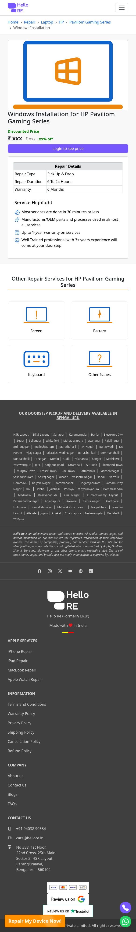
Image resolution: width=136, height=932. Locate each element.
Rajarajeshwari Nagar (60, 453)
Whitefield (52, 441)
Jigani (44, 513)
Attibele (31, 513)
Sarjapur (58, 435)
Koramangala (77, 435)
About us (15, 775)
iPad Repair (18, 660)
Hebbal (40, 489)
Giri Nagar (71, 495)
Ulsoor (63, 477)
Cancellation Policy (24, 741)
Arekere (71, 501)
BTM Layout (41, 435)
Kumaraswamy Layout (102, 495)
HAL (28, 489)
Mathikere (113, 459)
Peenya (69, 489)
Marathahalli (67, 447)
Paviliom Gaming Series (90, 22)
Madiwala (24, 495)
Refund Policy (20, 750)
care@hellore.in (25, 837)
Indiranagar (21, 447)
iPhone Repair (20, 651)
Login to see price (68, 148)
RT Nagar (40, 459)
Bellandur (35, 441)
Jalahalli (55, 489)
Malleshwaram (44, 447)
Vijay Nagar (33, 453)
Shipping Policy (21, 732)
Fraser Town (48, 471)
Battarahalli (87, 471)
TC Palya (18, 519)
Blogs (13, 794)
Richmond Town (112, 465)
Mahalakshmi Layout (71, 507)
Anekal (56, 513)
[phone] (125, 907)
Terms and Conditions (27, 704)
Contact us (17, 785)
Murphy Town (26, 471)
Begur (20, 441)
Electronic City (113, 435)
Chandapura (73, 513)
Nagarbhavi (99, 507)
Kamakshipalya (42, 507)
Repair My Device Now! (34, 921)
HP (61, 22)
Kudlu (67, 459)
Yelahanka (81, 459)
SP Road (91, 465)
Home (13, 22)
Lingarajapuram (89, 483)
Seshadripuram (23, 477)
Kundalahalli (21, 459)
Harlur (95, 435)
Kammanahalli (64, 483)
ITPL (37, 465)
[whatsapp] (125, 921)
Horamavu (20, 483)
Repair (30, 22)
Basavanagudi (47, 495)
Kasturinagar (91, 501)
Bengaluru (68, 417)
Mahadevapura (73, 441)
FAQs (12, 803)
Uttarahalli (75, 465)
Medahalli (113, 513)
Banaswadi (106, 447)
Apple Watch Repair (25, 679)
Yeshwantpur (22, 465)
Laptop (47, 22)
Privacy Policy (19, 722)
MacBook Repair (22, 670)
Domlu (55, 459)
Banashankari (87, 453)
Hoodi (101, 477)
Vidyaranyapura (88, 489)
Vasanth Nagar (82, 477)
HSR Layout (21, 435)
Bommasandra (113, 489)
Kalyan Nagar (41, 483)
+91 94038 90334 (27, 828)
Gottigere (112, 501)
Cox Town (68, 471)
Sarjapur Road (54, 465)
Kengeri (97, 459)
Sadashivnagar (109, 471)
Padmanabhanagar (26, 501)
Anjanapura (52, 501)
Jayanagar (93, 441)
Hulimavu (19, 507)
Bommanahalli (110, 453)
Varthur (114, 477)
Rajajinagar (112, 441)
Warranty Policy (21, 713)
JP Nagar (88, 447)
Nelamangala (94, 513)
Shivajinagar (46, 477)
